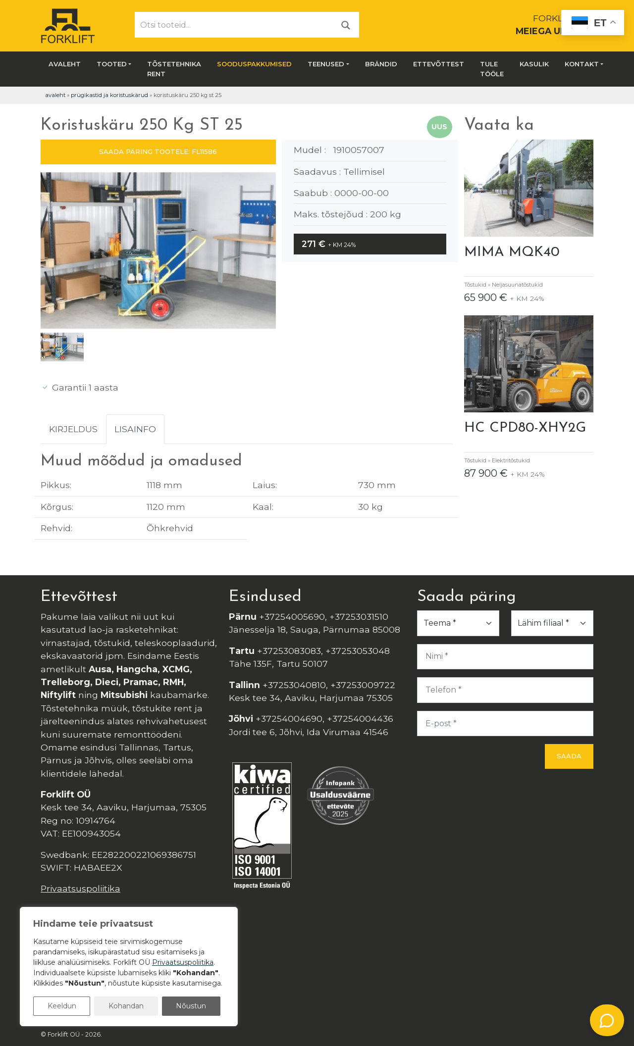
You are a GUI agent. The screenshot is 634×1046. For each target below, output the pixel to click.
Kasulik (534, 64)
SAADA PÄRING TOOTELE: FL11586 (158, 151)
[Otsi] (346, 24)
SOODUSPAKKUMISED (254, 64)
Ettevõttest (438, 64)
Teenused (326, 64)
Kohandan (126, 1005)
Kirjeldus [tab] (73, 429)
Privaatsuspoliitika (80, 888)
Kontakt (582, 64)
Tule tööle (492, 69)
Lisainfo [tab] (135, 429)
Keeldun (62, 1005)
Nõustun (191, 1005)
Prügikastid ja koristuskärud (109, 95)
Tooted (112, 64)
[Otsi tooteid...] (234, 24)
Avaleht (65, 64)
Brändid (381, 64)
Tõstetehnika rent (174, 69)
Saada (569, 756)
